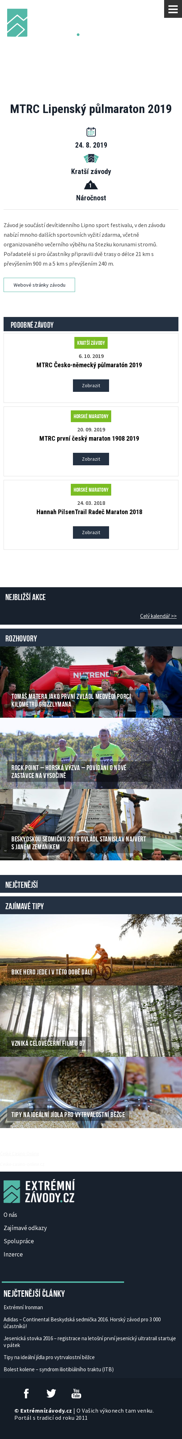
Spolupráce (19, 1241)
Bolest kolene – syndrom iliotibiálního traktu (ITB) (59, 1369)
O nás (10, 1215)
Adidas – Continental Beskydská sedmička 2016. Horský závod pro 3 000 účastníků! (82, 1323)
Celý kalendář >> (158, 616)
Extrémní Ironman (23, 1307)
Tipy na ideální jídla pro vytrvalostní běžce (49, 1357)
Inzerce (13, 1254)
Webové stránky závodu (39, 285)
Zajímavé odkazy (25, 1228)
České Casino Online (19, 1153)
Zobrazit (91, 385)
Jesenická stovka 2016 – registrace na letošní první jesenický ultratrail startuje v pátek (90, 1341)
